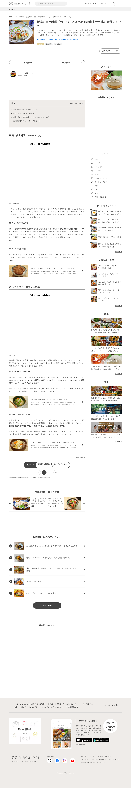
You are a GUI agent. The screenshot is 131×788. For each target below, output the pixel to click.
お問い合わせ (107, 756)
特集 (15, 707)
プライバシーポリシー (99, 762)
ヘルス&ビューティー (72, 704)
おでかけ (51, 704)
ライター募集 (99, 756)
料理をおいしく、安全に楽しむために (109, 759)
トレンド (96, 3)
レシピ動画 (87, 3)
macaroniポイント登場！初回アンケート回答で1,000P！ (57, 39)
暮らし (59, 704)
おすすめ (103, 3)
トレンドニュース (20, 704)
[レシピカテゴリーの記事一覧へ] (40, 44)
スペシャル (60, 707)
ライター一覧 (90, 756)
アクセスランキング (47, 707)
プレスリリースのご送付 (88, 759)
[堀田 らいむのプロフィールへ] (47, 74)
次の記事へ (66, 63)
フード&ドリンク (88, 704)
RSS (97, 759)
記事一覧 (83, 756)
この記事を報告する (80, 457)
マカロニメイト (32, 707)
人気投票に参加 (73, 707)
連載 (22, 707)
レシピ (31, 704)
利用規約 (89, 762)
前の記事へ (28, 63)
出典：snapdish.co (14, 203)
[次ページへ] (55, 472)
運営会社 (83, 762)
